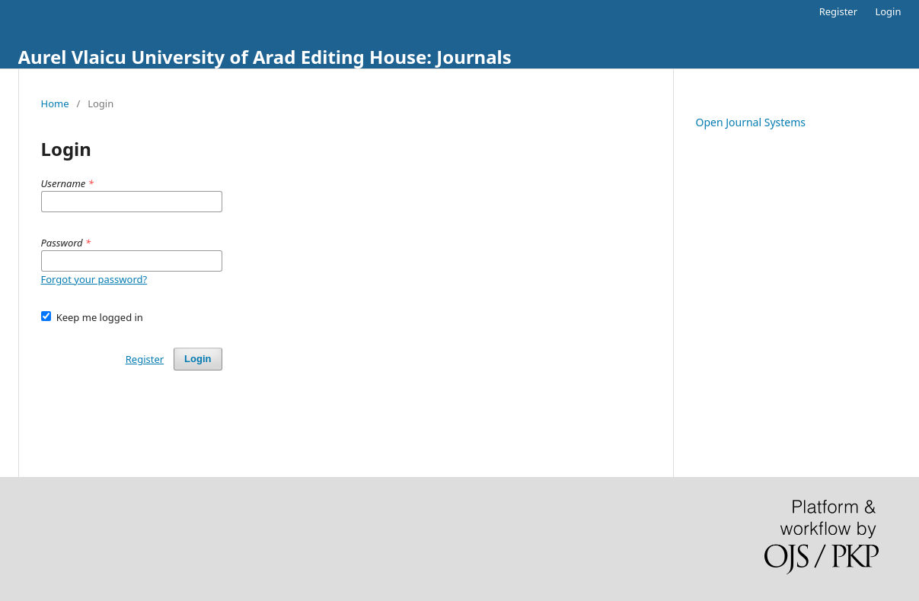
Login (888, 11)
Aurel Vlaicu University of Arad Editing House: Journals (265, 56)
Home (55, 103)
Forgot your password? (94, 279)
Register (838, 11)
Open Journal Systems (751, 122)
